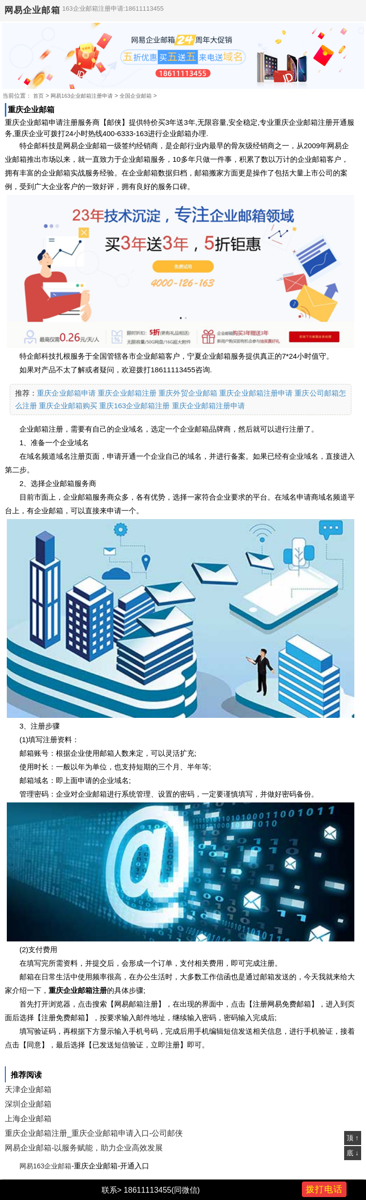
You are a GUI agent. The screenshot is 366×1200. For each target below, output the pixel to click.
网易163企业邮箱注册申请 (82, 96)
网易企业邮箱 (32, 10)
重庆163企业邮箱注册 (134, 405)
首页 (38, 96)
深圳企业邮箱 (28, 1104)
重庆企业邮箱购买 (68, 405)
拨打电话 (324, 1189)
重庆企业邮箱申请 (66, 393)
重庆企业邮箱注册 (127, 393)
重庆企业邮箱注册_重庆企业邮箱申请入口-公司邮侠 (94, 1133)
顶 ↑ (353, 1138)
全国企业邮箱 (136, 96)
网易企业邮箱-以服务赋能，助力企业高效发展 (84, 1148)
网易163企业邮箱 (45, 1166)
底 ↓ (353, 1153)
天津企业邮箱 (28, 1089)
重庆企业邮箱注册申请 (256, 393)
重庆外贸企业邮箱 (187, 393)
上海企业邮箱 (28, 1118)
